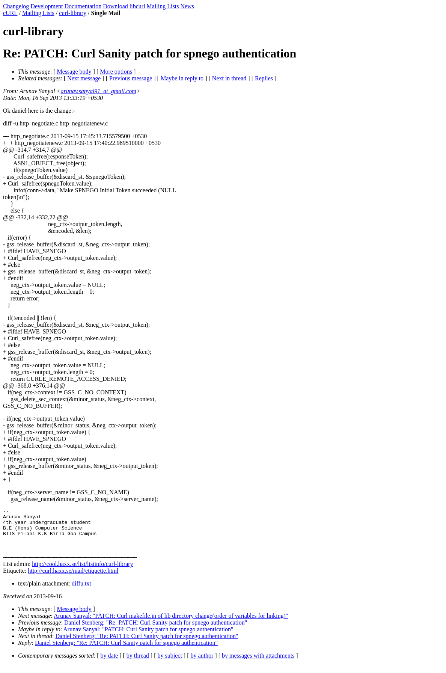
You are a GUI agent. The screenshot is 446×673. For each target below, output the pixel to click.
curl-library (72, 13)
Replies (264, 78)
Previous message (130, 78)
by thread (138, 663)
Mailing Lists (163, 6)
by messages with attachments (258, 663)
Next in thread (229, 78)
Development (46, 6)
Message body (74, 71)
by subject (170, 663)
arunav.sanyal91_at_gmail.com (98, 91)
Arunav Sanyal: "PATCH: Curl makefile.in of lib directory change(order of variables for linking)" (171, 623)
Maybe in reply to (182, 78)
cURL (10, 13)
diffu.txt (81, 591)
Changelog (16, 6)
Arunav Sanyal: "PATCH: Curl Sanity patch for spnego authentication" (148, 637)
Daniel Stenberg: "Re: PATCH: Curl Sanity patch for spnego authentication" (155, 630)
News (187, 6)
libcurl (137, 6)
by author (201, 663)
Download (115, 6)
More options (116, 71)
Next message (84, 78)
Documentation (83, 6)
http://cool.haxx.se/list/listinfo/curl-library (82, 572)
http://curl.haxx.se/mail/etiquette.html (73, 578)
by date (109, 663)
